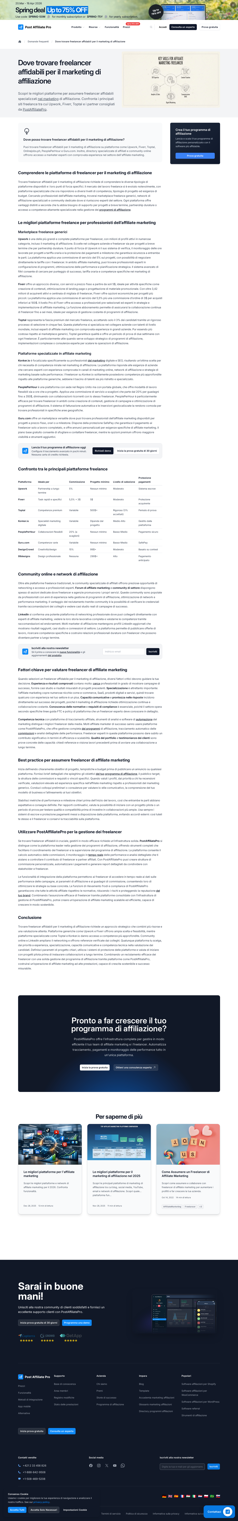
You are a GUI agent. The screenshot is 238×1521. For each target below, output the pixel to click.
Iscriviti (153, 651)
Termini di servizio (111, 1513)
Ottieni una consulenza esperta (136, 1067)
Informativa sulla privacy (166, 1513)
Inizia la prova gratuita (95, 1067)
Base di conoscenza (65, 1384)
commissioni (26, 733)
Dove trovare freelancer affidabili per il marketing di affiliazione (90, 41)
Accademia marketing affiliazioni (156, 1397)
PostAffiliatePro (35, 109)
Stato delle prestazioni (66, 1404)
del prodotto (54, 655)
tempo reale (95, 854)
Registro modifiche (64, 1397)
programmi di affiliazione (115, 209)
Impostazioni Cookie (75, 1509)
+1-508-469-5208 (34, 1478)
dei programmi (91, 728)
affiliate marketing (133, 155)
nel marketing (48, 99)
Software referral (191, 1408)
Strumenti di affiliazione (194, 1415)
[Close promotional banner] (233, 5)
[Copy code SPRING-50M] (49, 17)
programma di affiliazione (121, 773)
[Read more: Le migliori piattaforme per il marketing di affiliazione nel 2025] (119, 1169)
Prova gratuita (210, 27)
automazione (144, 719)
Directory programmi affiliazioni (156, 1411)
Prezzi (21, 1386)
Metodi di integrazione (30, 1399)
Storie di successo (106, 1397)
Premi (99, 1390)
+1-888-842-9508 (34, 1472)
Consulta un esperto (183, 27)
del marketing (96, 360)
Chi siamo (101, 1384)
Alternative (24, 1413)
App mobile (24, 1406)
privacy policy (41, 1502)
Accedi (163, 27)
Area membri (61, 1390)
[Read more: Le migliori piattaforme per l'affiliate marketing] (50, 1169)
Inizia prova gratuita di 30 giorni (38, 1322)
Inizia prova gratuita (31, 1431)
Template (144, 1390)
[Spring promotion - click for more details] (119, 10)
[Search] (153, 27)
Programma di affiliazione (110, 1404)
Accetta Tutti (17, 1509)
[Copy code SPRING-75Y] (106, 17)
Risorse (95, 27)
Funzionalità (24, 1392)
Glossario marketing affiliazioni (155, 1404)
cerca (96, 683)
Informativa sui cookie (196, 1513)
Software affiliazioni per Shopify (199, 1384)
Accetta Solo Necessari (44, 1509)
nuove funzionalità (70, 652)
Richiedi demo (103, 450)
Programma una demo (77, 1322)
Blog (141, 1384)
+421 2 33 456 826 (34, 1465)
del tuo (100, 773)
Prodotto (78, 27)
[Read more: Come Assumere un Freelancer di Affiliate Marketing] (188, 1169)
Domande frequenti (38, 41)
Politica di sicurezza (136, 1513)
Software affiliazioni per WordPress (200, 1401)
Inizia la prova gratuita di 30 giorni (137, 450)
